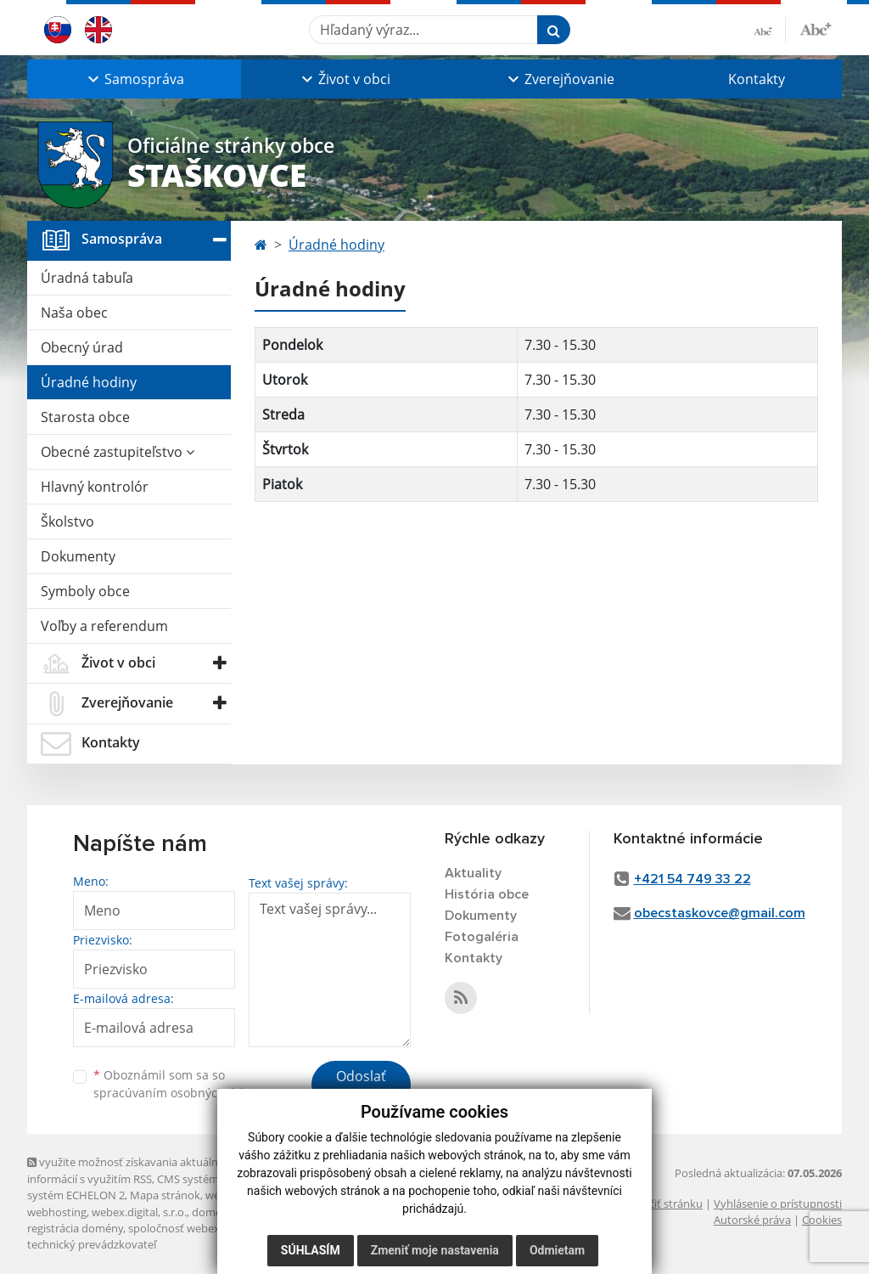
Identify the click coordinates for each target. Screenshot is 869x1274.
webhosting (57, 1212)
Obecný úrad (82, 347)
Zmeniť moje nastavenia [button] (435, 1250)
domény (212, 1212)
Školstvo (67, 521)
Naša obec (74, 312)
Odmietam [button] (557, 1250)
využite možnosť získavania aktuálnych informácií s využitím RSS (131, 1170)
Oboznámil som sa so (179, 1084)
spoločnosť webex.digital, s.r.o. (205, 1228)
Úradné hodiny (89, 382)
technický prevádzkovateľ (91, 1244)
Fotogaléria (482, 937)
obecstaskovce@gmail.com (719, 913)
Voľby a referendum (104, 626)
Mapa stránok (165, 1195)
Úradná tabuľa (87, 277)
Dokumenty (78, 556)
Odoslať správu (361, 1086)
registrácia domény (75, 1228)
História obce (487, 894)
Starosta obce (85, 417)
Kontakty (756, 79)
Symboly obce (85, 591)
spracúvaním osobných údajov (179, 1093)
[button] (134, 79)
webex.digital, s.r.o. (139, 1212)
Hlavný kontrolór (95, 486)
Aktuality (473, 873)
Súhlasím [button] (310, 1250)
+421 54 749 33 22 (692, 879)
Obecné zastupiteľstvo (117, 452)
